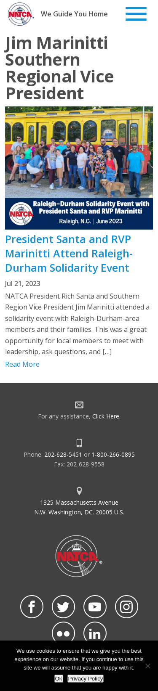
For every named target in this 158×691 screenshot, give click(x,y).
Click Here (105, 416)
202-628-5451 (63, 454)
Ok (58, 678)
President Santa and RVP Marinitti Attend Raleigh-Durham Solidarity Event (69, 253)
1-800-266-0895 (113, 454)
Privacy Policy (85, 678)
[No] (147, 666)
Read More (22, 364)
